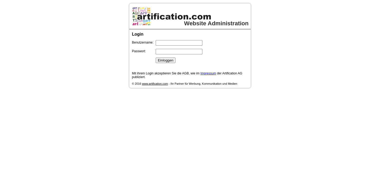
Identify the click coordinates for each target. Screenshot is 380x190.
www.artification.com (155, 83)
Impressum (208, 73)
